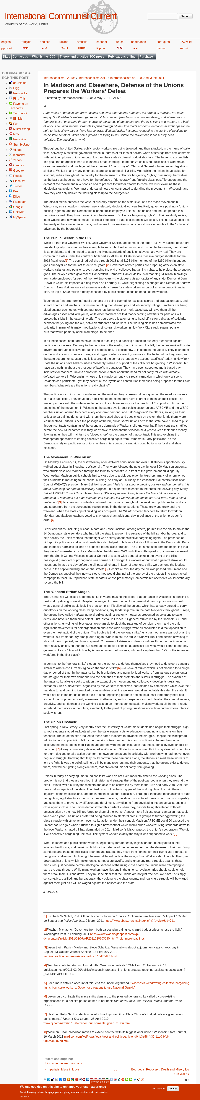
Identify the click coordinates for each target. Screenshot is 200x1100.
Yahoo (17, 160)
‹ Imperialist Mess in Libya (62, 1069)
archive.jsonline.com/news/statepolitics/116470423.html (80, 956)
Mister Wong (21, 129)
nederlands (138, 41)
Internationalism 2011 (93, 77)
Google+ (19, 170)
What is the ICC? (44, 56)
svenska (82, 41)
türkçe (120, 41)
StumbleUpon (22, 144)
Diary (6, 56)
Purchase (146, 56)
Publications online (122, 56)
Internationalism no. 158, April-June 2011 (137, 77)
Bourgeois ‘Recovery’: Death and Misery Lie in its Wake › (160, 1071)
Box (15, 191)
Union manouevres (55, 1063)
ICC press (97, 56)
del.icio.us (19, 83)
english (6, 41)
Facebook (19, 201)
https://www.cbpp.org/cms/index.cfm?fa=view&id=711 (140, 920)
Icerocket (19, 155)
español (101, 41)
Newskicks (20, 93)
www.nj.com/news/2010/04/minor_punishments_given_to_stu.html (86, 1023)
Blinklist (18, 118)
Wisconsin (77, 1063)
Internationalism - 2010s (59, 77)
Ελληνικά (186, 41)
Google (18, 207)
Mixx (16, 134)
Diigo (16, 196)
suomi (184, 48)
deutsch (45, 41)
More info (25, 1097)
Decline (173, 1089)
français (26, 41)
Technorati (20, 113)
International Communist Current (60, 16)
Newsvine (19, 139)
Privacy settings (100, 1082)
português (163, 41)
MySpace (19, 217)
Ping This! (19, 98)
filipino (100, 48)
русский (6, 48)
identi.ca (18, 165)
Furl (15, 123)
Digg (16, 88)
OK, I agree (158, 1089)
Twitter (17, 186)
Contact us (20, 56)
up (115, 1069)
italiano (63, 41)
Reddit (17, 175)
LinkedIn (19, 212)
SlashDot (19, 181)
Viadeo (17, 149)
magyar (161, 48)
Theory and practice (74, 56)
